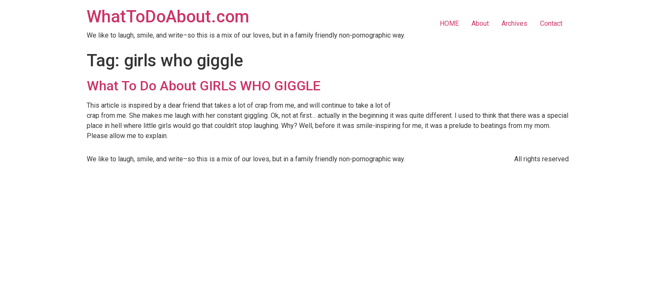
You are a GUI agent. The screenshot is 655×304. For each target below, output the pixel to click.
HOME (449, 23)
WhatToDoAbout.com (168, 17)
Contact (551, 23)
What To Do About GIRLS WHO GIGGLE (204, 86)
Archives (514, 23)
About (480, 23)
